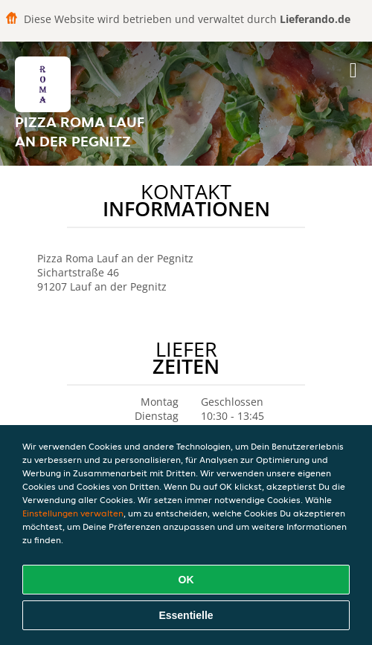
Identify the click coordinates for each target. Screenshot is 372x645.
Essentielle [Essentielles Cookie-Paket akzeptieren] (185, 615)
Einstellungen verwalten (73, 513)
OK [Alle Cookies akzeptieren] (186, 580)
